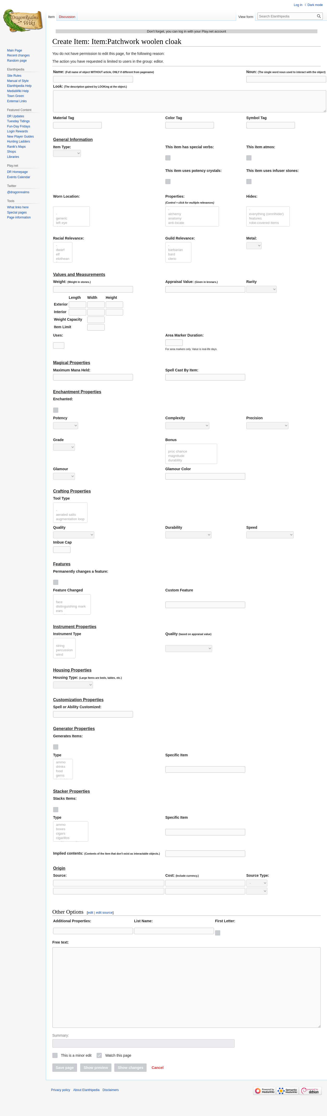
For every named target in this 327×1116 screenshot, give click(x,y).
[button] (157, 1087)
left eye (71, 227)
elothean (62, 263)
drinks (63, 771)
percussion (64, 654)
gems (63, 779)
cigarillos (70, 842)
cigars (70, 837)
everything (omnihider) (268, 218)
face (72, 606)
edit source (104, 916)
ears (72, 615)
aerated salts (70, 519)
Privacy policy (60, 1109)
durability (191, 464)
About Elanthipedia (86, 1109)
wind (64, 658)
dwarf (62, 254)
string (64, 650)
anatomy (192, 222)
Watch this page (118, 1075)
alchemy (192, 218)
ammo (63, 766)
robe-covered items (268, 227)
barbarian (178, 254)
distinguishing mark (72, 610)
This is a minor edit (76, 1075)
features (268, 222)
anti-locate (192, 227)
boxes (70, 833)
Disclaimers (111, 1109)
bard (178, 258)
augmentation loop (70, 523)
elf (62, 258)
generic (71, 222)
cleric (178, 263)
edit (90, 916)
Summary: (60, 1055)
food (63, 775)
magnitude (191, 460)
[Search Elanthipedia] (290, 16)
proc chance (191, 455)
